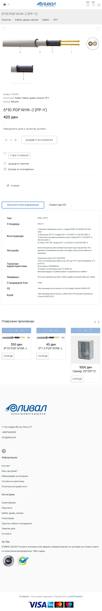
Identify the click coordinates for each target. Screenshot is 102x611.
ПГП (55, 19)
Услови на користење (13, 481)
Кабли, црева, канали (26, 19)
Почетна (6, 19)
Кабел (46, 19)
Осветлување (9, 502)
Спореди (15, 185)
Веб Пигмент (76, 596)
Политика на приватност (14, 486)
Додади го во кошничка (39, 140)
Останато (7, 533)
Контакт (6, 466)
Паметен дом (8, 528)
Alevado (15, 101)
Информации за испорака (15, 476)
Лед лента (7, 508)
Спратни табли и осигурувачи (17, 523)
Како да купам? (9, 471)
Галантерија (8, 518)
